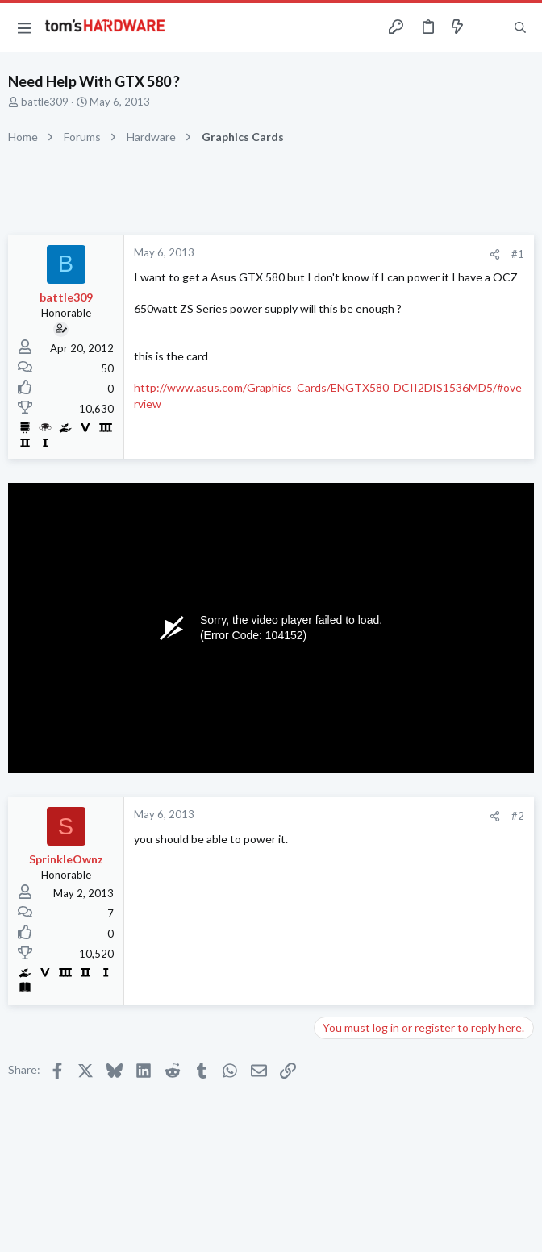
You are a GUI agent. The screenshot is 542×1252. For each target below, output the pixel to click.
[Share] (495, 254)
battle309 (45, 101)
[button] (24, 27)
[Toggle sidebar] (489, 27)
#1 (517, 253)
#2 (517, 815)
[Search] (520, 28)
